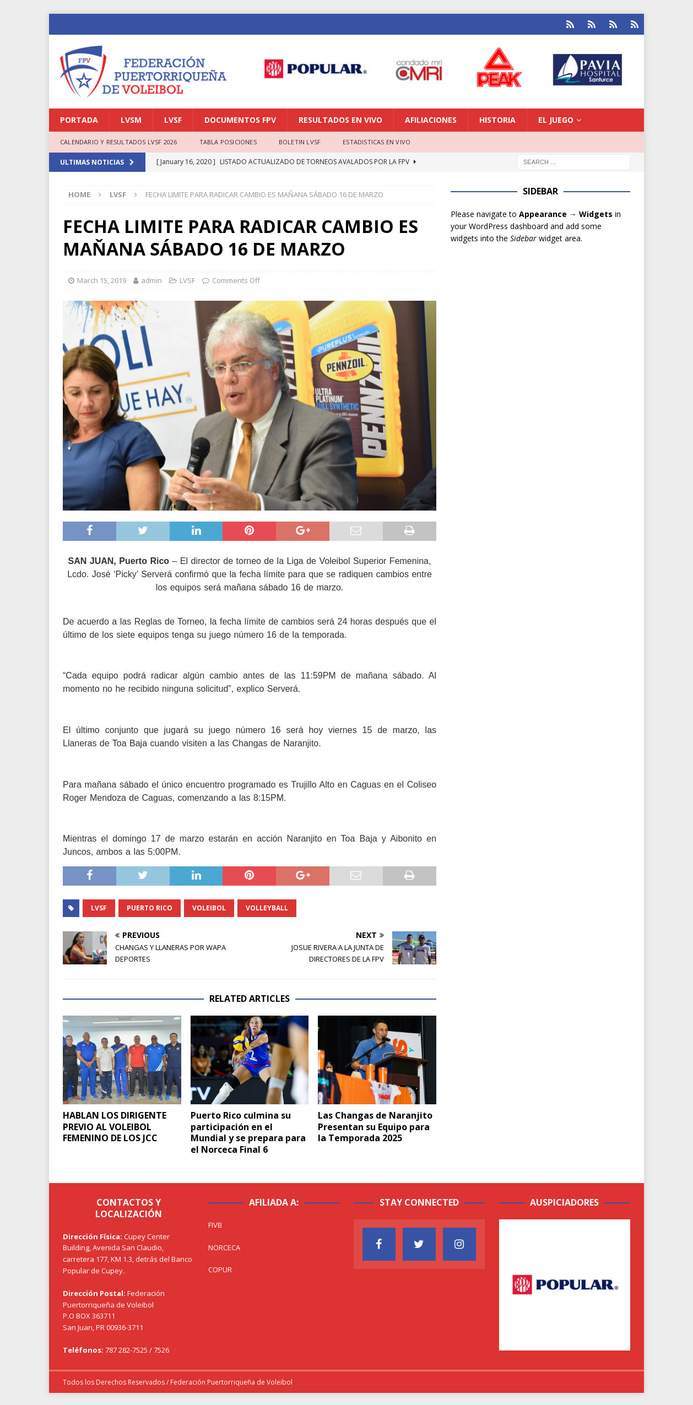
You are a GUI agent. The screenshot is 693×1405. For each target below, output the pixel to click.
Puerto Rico (149, 906)
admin (151, 279)
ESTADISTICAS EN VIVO (376, 140)
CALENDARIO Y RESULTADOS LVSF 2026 (118, 140)
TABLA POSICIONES (228, 140)
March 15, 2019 (101, 279)
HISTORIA (497, 118)
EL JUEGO (555, 118)
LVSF (173, 118)
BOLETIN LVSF (300, 140)
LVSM (131, 118)
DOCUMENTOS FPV (240, 118)
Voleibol (209, 906)
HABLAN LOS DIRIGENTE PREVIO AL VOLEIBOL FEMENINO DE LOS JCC (114, 1125)
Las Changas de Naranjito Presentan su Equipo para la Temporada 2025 (375, 1125)
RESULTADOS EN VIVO (340, 118)
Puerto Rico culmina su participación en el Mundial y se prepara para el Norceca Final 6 (248, 1131)
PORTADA (79, 118)
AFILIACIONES (431, 118)
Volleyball (267, 906)
